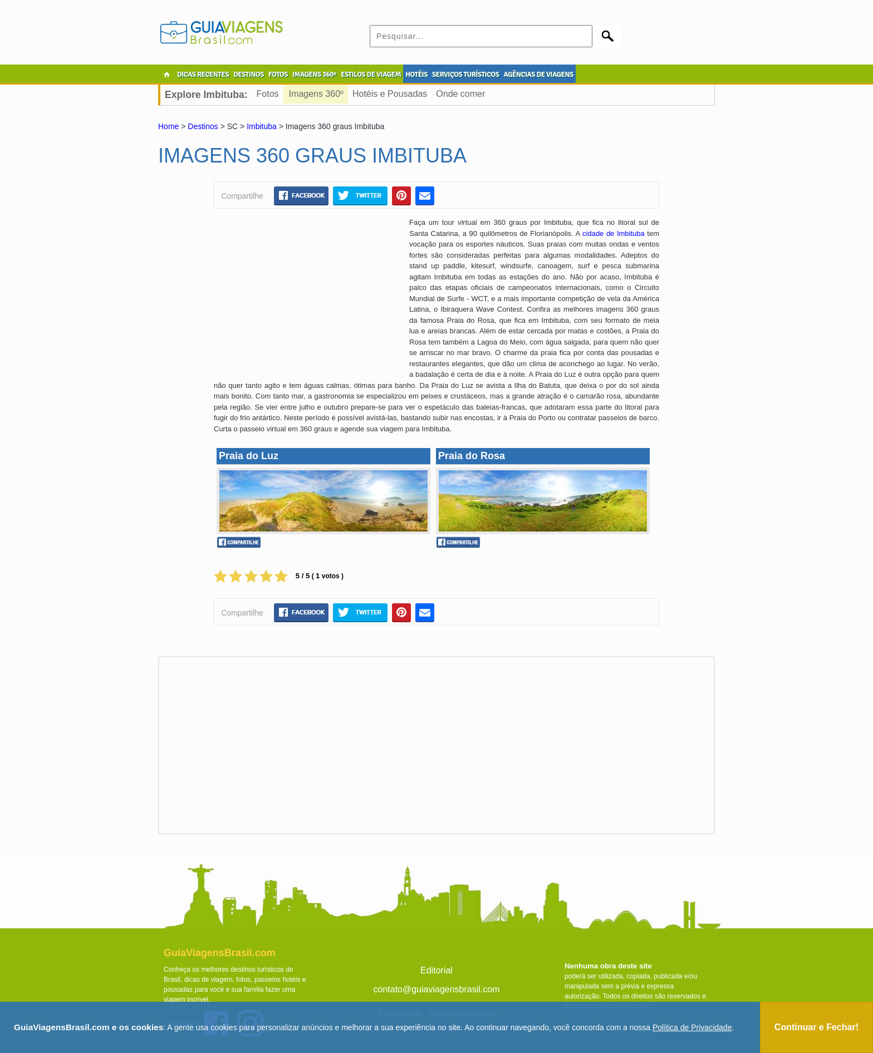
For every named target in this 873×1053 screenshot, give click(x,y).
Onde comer (460, 94)
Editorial (436, 970)
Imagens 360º (316, 94)
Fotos (268, 94)
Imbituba (262, 126)
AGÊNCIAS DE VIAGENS (538, 74)
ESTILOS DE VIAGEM (371, 74)
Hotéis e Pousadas (389, 94)
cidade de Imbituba (613, 233)
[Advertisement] (307, 298)
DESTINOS (248, 74)
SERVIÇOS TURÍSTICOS (465, 74)
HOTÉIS (416, 74)
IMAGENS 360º (314, 74)
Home (168, 126)
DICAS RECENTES (203, 74)
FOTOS (278, 74)
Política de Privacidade (692, 1027)
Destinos (203, 126)
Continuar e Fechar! (816, 1027)
